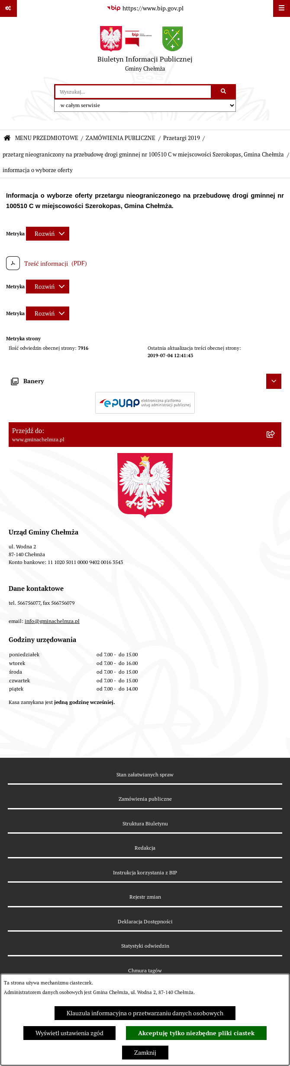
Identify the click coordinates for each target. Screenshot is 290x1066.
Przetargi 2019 (181, 138)
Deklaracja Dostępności (145, 921)
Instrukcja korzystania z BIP (145, 872)
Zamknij (145, 1052)
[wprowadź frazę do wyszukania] (133, 91)
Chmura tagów (145, 970)
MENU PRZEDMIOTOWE (46, 138)
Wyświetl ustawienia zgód (69, 1033)
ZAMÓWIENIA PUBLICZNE (120, 138)
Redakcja (145, 847)
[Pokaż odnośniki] (8, 8)
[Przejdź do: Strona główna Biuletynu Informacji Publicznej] (7, 138)
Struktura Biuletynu (145, 823)
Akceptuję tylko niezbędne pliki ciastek (196, 1033)
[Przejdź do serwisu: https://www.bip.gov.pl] (145, 8)
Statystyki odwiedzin (145, 945)
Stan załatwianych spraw (145, 774)
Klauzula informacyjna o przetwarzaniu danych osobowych (145, 1013)
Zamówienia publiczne (145, 798)
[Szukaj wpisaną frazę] (224, 91)
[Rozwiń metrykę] (47, 234)
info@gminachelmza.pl (52, 621)
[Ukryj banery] (273, 381)
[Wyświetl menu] (281, 8)
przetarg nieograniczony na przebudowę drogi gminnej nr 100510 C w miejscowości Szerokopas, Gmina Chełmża (143, 154)
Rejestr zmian (145, 896)
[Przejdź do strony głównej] (145, 50)
